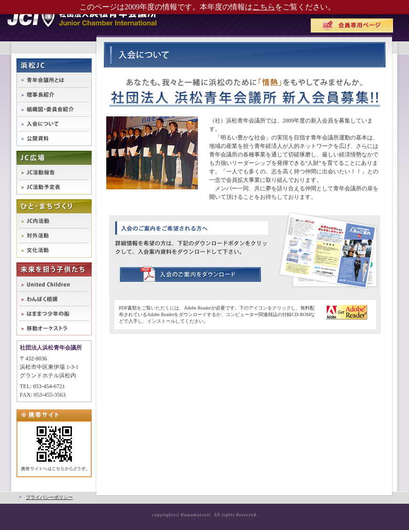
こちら (263, 7)
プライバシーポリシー (49, 497)
